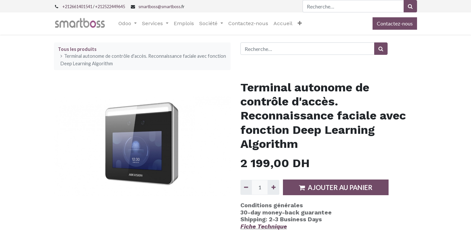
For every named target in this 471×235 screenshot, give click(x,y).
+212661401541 (77, 6)
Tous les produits (77, 49)
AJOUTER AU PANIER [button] (336, 187)
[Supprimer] (246, 187)
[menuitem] (184, 23)
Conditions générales (271, 205)
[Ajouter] (273, 187)
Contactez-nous (395, 23)
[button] (300, 23)
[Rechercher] (410, 6)
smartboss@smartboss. (160, 6)
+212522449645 (110, 6)
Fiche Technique (263, 226)
